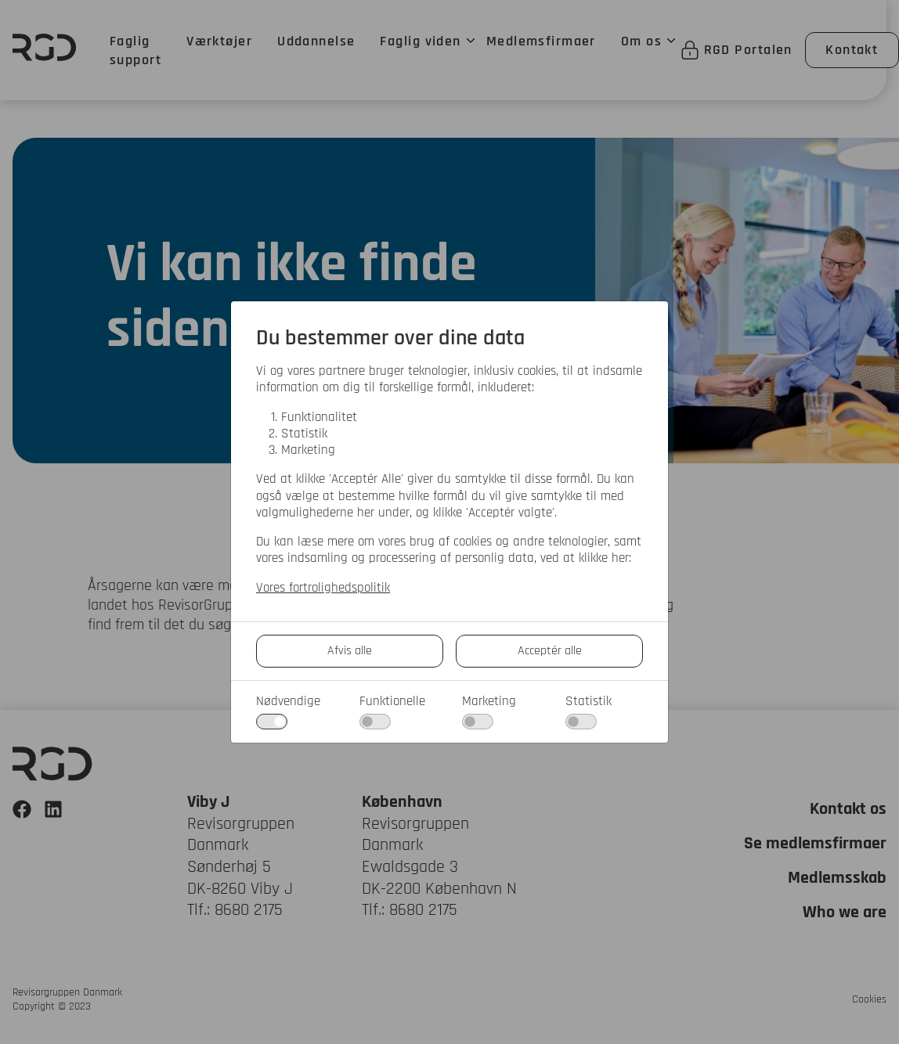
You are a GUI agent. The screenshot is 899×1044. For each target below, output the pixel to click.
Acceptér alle (550, 651)
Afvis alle (349, 651)
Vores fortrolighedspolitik (323, 588)
